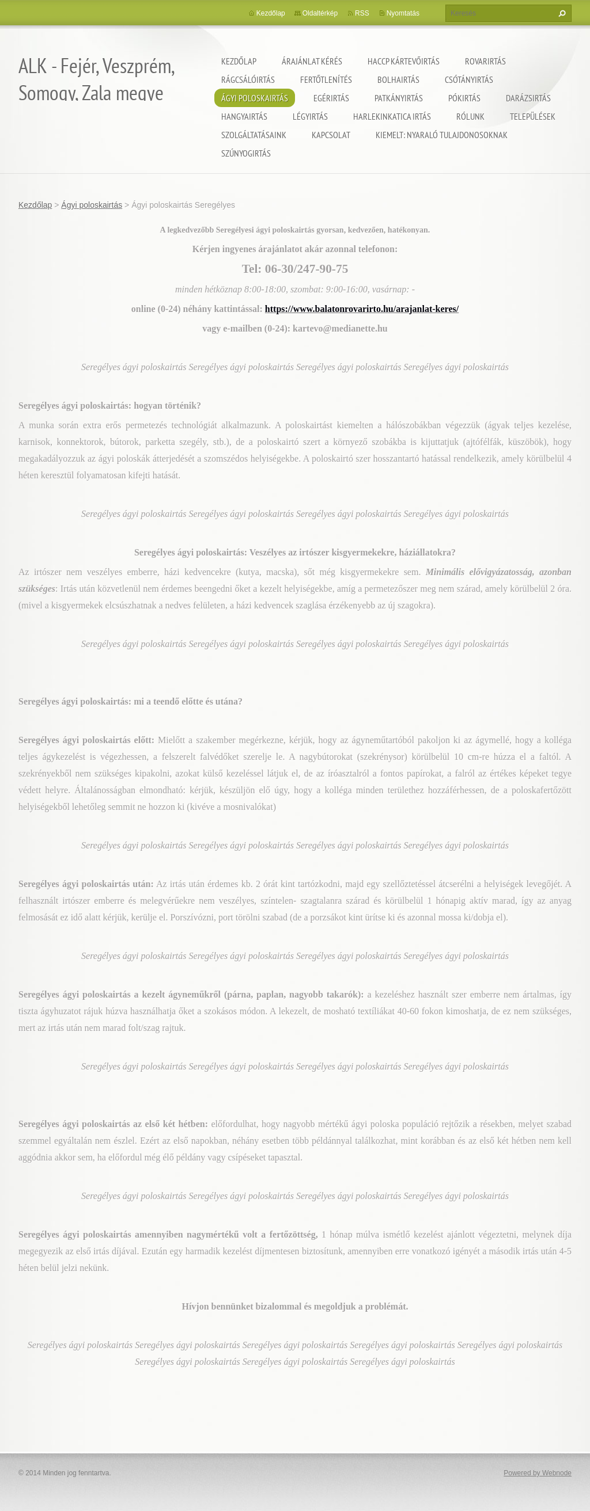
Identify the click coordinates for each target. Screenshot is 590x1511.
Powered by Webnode (538, 1473)
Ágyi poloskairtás (254, 98)
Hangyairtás (244, 116)
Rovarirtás (485, 61)
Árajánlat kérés (312, 61)
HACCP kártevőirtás (404, 61)
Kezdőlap (238, 61)
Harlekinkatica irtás (392, 116)
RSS (362, 13)
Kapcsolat (331, 134)
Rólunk (470, 116)
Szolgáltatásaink (253, 134)
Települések (532, 116)
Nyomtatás (403, 13)
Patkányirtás (399, 98)
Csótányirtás (469, 79)
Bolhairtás (398, 79)
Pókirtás (464, 98)
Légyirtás (310, 116)
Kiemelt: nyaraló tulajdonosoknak (442, 134)
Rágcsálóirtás (248, 79)
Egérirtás (331, 98)
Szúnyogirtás (246, 153)
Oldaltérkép (320, 13)
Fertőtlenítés (326, 79)
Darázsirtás (528, 98)
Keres (560, 13)
